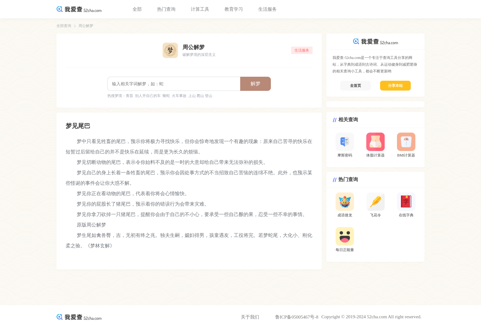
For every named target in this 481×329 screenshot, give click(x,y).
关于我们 (250, 317)
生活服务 (267, 9)
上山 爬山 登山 (200, 96)
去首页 (355, 85)
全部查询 (63, 26)
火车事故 (179, 96)
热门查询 (166, 9)
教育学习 (234, 9)
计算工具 (200, 9)
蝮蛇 (166, 96)
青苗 (129, 96)
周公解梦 (86, 26)
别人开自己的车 (148, 96)
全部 (137, 9)
